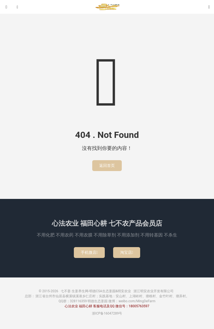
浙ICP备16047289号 (107, 313)
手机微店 (89, 252)
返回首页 (107, 165)
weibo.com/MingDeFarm (136, 301)
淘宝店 (126, 252)
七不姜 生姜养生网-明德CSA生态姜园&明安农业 (107, 7)
